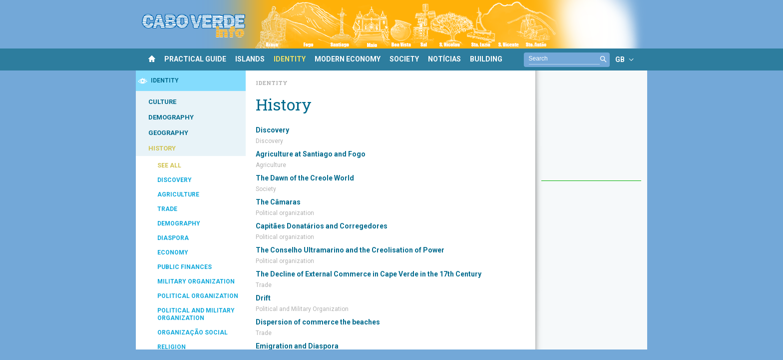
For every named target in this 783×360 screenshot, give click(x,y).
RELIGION (171, 347)
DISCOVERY (174, 180)
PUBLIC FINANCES (184, 267)
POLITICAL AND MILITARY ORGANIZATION (196, 314)
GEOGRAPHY (168, 132)
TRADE (167, 209)
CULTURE (162, 102)
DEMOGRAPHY (171, 117)
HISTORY (162, 148)
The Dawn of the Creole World (305, 178)
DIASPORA (173, 238)
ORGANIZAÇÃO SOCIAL (192, 332)
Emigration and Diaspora (297, 346)
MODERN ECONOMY (348, 59)
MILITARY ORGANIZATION (196, 281)
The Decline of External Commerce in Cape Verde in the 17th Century (368, 274)
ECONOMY (172, 252)
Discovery (272, 130)
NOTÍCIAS (444, 59)
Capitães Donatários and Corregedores (322, 226)
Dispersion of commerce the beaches (318, 322)
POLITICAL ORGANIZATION (197, 296)
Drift (263, 298)
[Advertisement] (591, 130)
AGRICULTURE (178, 194)
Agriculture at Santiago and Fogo (311, 154)
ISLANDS (250, 59)
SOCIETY (404, 59)
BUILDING (486, 59)
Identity (272, 82)
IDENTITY (290, 59)
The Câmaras (278, 202)
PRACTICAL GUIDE (195, 59)
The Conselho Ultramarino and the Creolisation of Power (350, 250)
